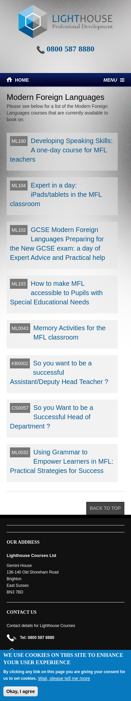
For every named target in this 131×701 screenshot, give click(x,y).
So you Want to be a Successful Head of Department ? (51, 417)
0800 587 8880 (71, 48)
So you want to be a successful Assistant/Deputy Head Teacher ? (59, 372)
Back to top (105, 508)
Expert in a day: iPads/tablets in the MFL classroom (56, 194)
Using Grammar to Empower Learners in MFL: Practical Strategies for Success (61, 461)
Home (22, 80)
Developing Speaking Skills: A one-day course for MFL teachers (61, 150)
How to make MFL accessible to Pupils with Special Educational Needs (56, 293)
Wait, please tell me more (64, 678)
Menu (110, 80)
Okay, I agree (20, 691)
